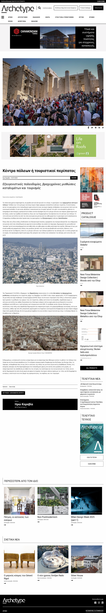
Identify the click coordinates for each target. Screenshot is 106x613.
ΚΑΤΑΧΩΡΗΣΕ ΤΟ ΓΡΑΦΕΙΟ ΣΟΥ (94, 610)
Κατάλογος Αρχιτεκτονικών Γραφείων (65, 8)
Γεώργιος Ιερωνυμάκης (85, 408)
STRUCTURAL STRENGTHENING (64, 17)
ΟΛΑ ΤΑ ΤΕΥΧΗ (92, 457)
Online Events (98, 8)
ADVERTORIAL (22, 21)
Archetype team (83, 386)
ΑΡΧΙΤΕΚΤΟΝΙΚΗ (22, 17)
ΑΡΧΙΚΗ (10, 17)
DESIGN (10, 21)
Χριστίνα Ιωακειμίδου (84, 396)
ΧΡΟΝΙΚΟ (91, 17)
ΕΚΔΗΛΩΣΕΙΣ (36, 17)
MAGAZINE (34, 21)
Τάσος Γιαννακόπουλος (41, 578)
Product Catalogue (85, 8)
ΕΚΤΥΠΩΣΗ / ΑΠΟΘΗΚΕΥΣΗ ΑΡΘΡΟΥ (13, 393)
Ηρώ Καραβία (7, 522)
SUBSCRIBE (101, 1)
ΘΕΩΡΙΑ (47, 17)
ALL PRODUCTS (91, 368)
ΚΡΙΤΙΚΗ (81, 17)
